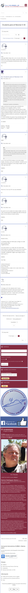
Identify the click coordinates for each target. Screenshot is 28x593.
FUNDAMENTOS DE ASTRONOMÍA (13, 16)
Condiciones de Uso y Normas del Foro (11, 578)
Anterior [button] (21, 38)
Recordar (4, 359)
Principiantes (3, 18)
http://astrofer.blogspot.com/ (12, 308)
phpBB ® (9, 583)
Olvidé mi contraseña (5, 357)
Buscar (16, 34)
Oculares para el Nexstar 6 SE (14, 25)
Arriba (25, 538)
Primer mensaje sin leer (8, 38)
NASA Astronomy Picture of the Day (10, 566)
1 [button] (22, 38)
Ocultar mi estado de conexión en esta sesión (12, 361)
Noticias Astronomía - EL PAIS (9, 570)
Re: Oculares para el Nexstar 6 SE (12, 77)
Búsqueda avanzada (18, 34)
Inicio (3, 16)
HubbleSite (5, 568)
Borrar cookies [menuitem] (23, 540)
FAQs (4, 580)
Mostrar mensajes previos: (14, 315)
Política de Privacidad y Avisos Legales (11, 576)
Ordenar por (14, 319)
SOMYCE (4, 564)
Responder (5, 31)
